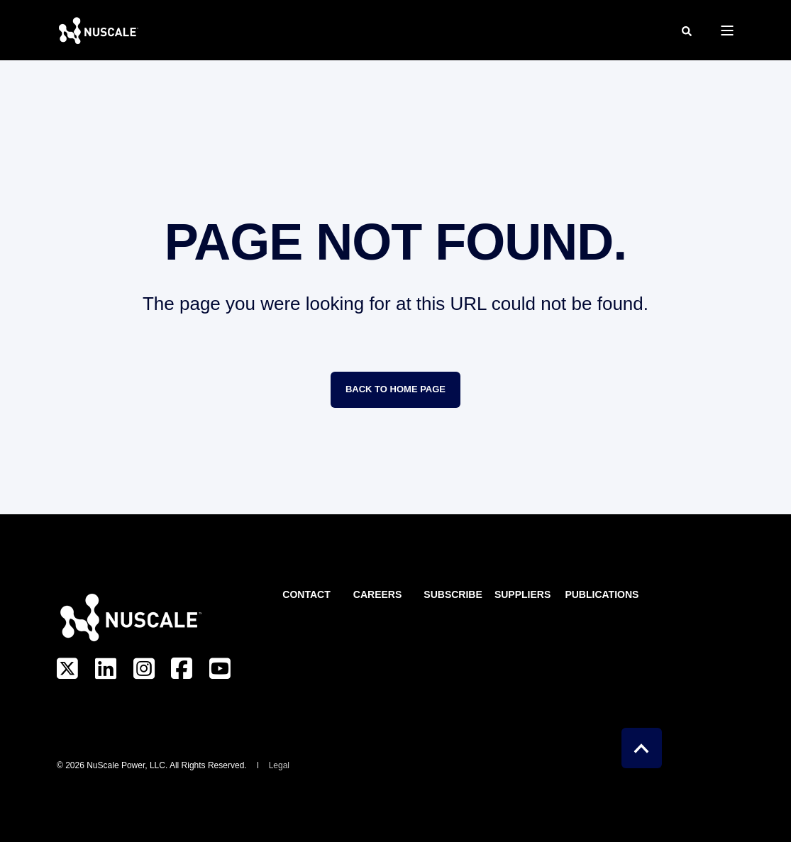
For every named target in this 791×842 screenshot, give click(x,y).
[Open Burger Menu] (727, 30)
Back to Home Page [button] (395, 389)
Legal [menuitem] (279, 765)
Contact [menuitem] (306, 594)
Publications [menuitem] (592, 594)
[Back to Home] (97, 30)
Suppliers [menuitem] (521, 594)
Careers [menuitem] (377, 594)
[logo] (129, 617)
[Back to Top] (641, 748)
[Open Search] (687, 30)
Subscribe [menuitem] (450, 594)
